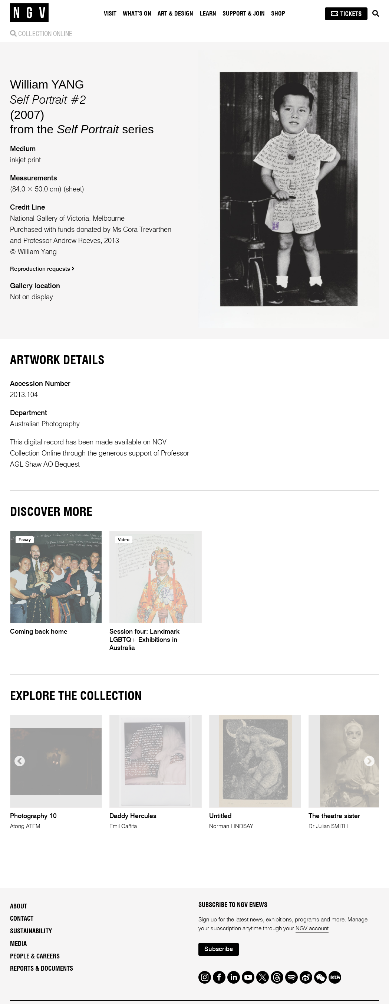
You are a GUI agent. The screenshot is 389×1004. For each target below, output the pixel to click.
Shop (278, 14)
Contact (21, 919)
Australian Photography (45, 424)
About (18, 907)
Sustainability (31, 931)
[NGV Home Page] (29, 13)
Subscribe (218, 949)
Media (18, 944)
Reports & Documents (41, 969)
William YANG (47, 84)
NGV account (312, 928)
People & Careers (35, 957)
